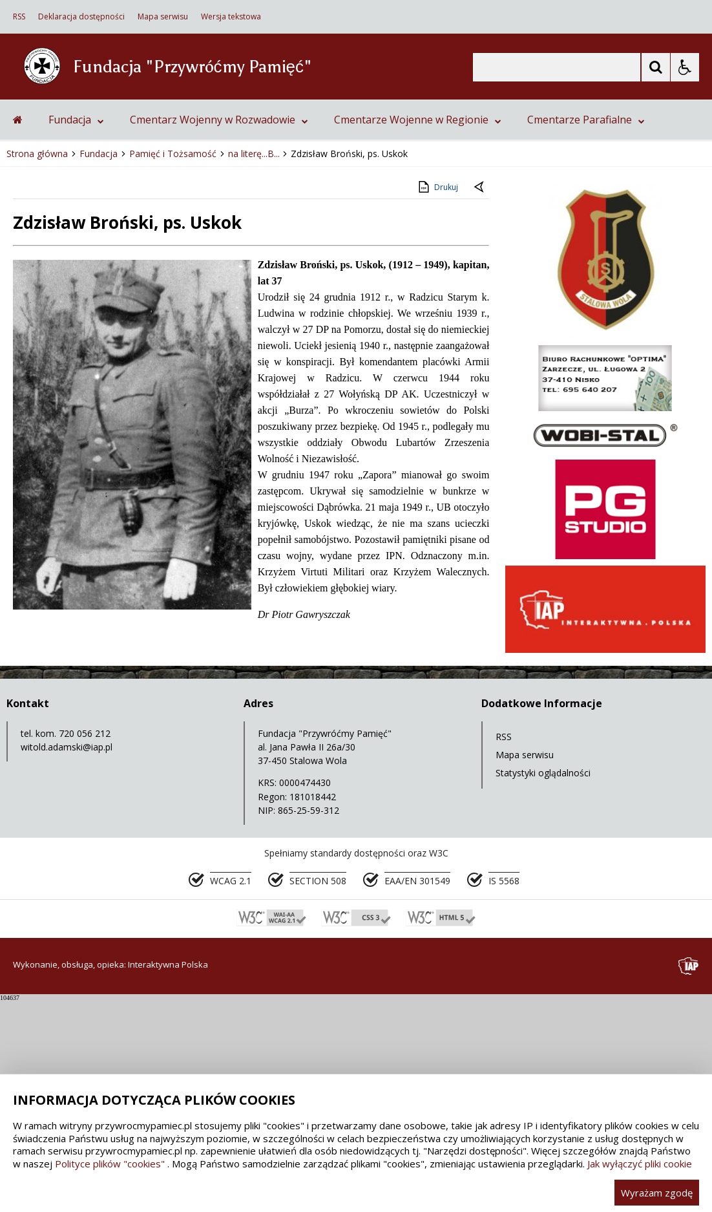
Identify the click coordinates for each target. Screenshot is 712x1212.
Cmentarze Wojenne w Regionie (417, 332)
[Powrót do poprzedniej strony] (480, 400)
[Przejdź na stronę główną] (18, 332)
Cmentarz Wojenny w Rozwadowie (219, 332)
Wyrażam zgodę (657, 1192)
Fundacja (76, 332)
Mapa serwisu (163, 17)
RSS (19, 17)
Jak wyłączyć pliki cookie (639, 1163)
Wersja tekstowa (231, 17)
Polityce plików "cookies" (110, 1163)
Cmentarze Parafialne (586, 332)
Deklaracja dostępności (81, 17)
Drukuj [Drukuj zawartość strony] (437, 399)
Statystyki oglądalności (543, 985)
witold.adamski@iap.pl (66, 959)
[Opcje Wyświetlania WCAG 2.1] (685, 67)
